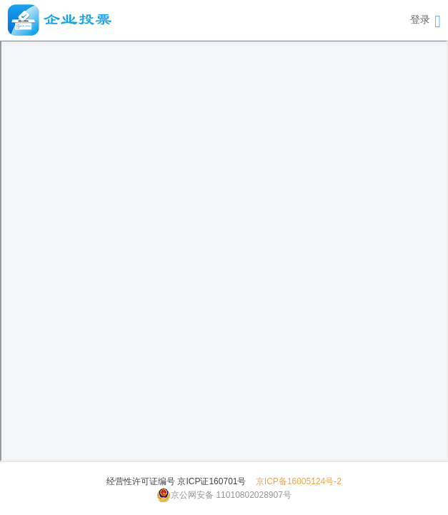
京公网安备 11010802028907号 (224, 495)
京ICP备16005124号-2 (299, 481)
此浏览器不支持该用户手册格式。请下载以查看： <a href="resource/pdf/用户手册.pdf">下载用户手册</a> (224, 250)
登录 (420, 19)
